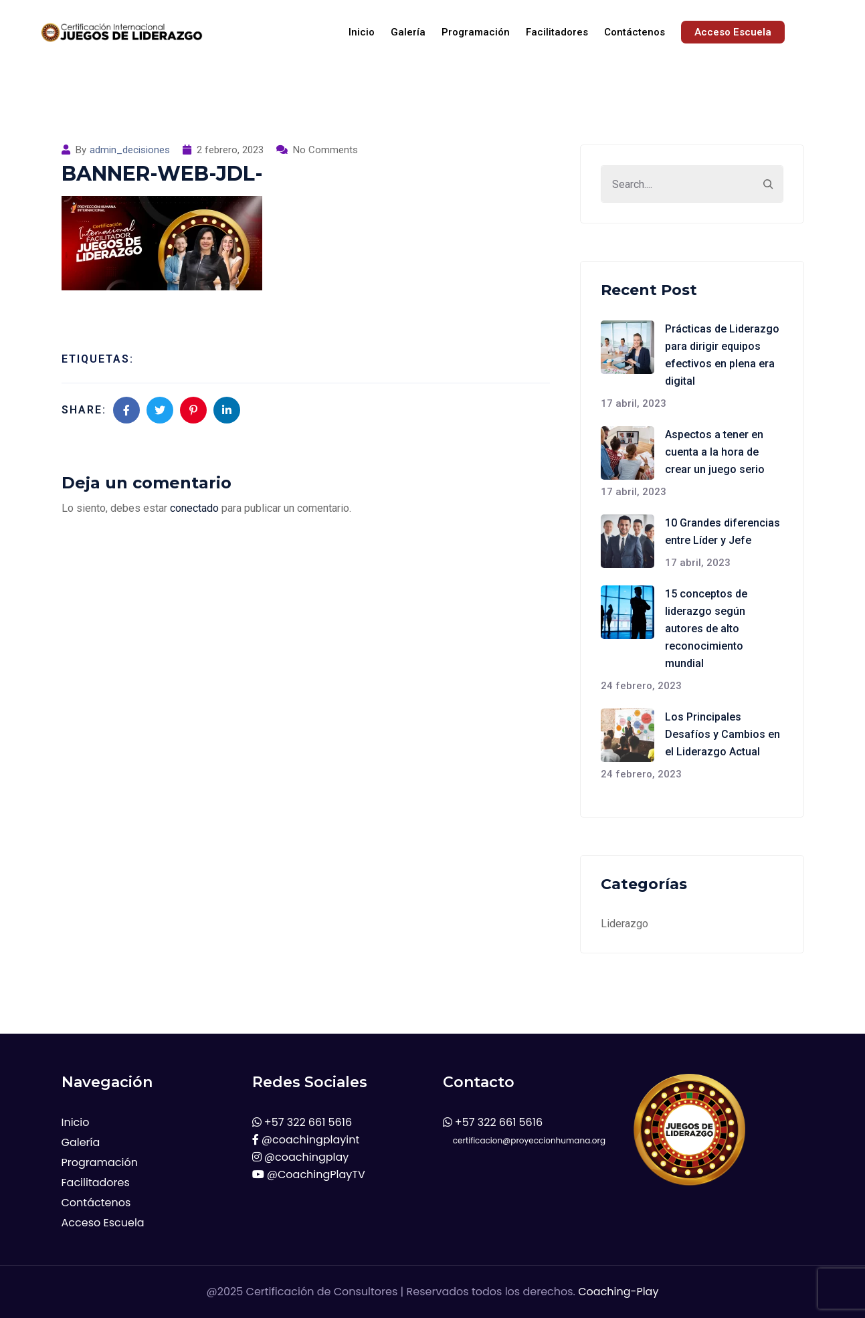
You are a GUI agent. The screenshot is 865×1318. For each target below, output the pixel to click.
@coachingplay (300, 1157)
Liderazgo (624, 923)
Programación (476, 32)
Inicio (362, 32)
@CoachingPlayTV (308, 1174)
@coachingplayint (306, 1139)
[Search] (768, 184)
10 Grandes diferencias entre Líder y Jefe (722, 531)
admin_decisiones (130, 150)
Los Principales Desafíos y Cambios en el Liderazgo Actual (722, 734)
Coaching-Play (618, 1291)
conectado (194, 508)
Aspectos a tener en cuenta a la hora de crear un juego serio (715, 452)
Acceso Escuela (732, 32)
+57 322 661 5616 (302, 1122)
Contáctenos (634, 32)
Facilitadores (557, 32)
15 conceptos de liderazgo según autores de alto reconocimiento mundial (706, 628)
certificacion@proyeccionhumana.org (524, 1140)
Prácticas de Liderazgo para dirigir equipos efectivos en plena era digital (722, 354)
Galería (408, 32)
